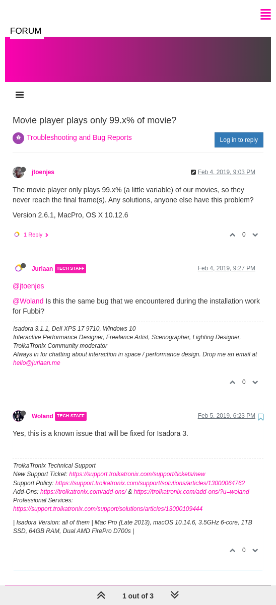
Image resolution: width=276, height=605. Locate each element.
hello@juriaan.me (36, 352)
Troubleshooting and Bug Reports (79, 127)
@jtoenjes (28, 276)
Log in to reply (239, 129)
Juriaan (42, 258)
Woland (42, 406)
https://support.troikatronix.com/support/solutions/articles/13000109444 (107, 498)
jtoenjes (43, 162)
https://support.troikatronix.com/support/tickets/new (137, 464)
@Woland (28, 291)
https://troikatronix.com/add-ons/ (83, 481)
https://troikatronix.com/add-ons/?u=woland (191, 481)
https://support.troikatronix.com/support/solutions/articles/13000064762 (150, 473)
